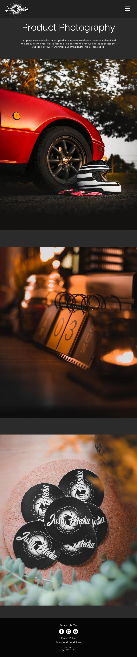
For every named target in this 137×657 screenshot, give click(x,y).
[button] (127, 8)
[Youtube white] (75, 631)
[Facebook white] (61, 631)
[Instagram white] (68, 631)
